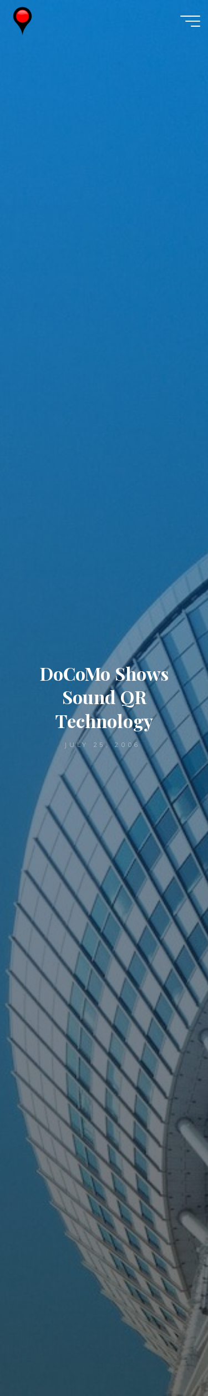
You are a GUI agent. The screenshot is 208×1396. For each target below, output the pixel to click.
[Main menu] (190, 21)
